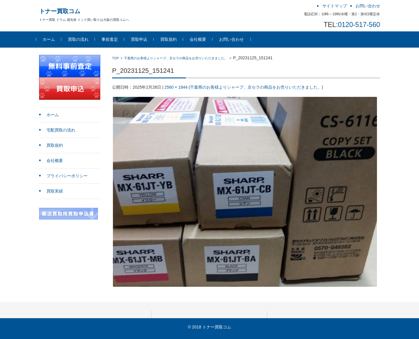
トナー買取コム (59, 11)
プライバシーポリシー (67, 175)
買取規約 (171, 39)
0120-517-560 (359, 24)
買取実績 (54, 191)
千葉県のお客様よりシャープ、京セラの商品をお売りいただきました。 (176, 58)
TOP (115, 58)
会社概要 (201, 39)
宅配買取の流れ (60, 130)
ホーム (52, 39)
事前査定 (112, 39)
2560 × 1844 (175, 87)
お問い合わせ (234, 39)
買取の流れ (81, 39)
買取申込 (142, 39)
